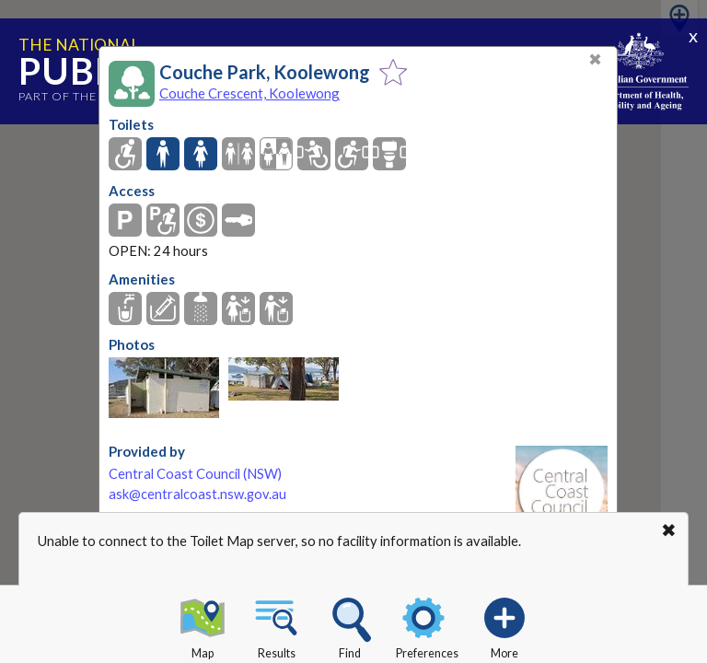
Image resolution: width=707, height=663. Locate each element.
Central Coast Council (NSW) (195, 474)
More (504, 625)
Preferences (427, 625)
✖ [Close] (595, 59)
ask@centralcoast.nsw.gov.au (197, 494)
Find (349, 625)
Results (276, 625)
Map (202, 625)
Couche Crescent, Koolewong (249, 93)
